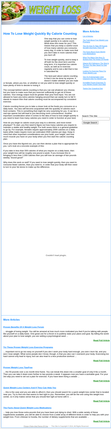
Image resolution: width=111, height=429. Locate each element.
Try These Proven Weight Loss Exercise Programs (28, 347)
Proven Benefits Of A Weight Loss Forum (23, 327)
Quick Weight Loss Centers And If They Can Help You (29, 388)
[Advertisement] (22, 58)
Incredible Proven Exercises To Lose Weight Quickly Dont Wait (94, 83)
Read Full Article (101, 340)
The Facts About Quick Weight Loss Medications (94, 53)
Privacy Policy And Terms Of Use (36, 426)
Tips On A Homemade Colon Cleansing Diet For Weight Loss (94, 78)
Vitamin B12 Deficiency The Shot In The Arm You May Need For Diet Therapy (96, 65)
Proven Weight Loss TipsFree (18, 367)
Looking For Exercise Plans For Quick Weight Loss (94, 72)
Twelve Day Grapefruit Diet (93, 88)
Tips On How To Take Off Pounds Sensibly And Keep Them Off (95, 47)
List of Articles (88, 36)
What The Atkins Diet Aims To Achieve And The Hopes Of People (96, 58)
